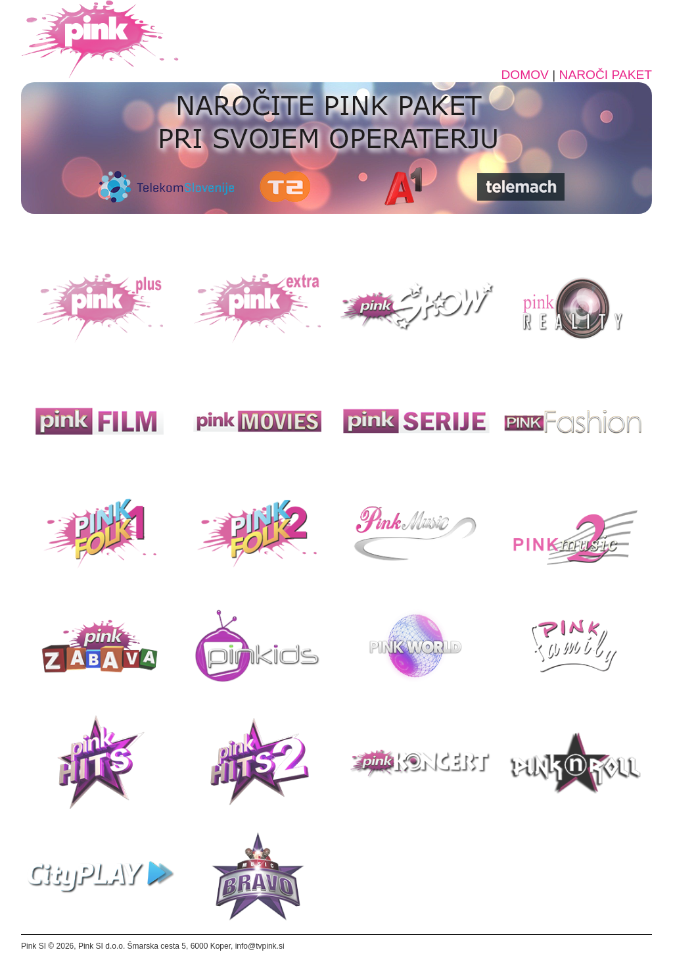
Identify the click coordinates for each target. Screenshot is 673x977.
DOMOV (525, 75)
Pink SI (33, 946)
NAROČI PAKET (605, 75)
